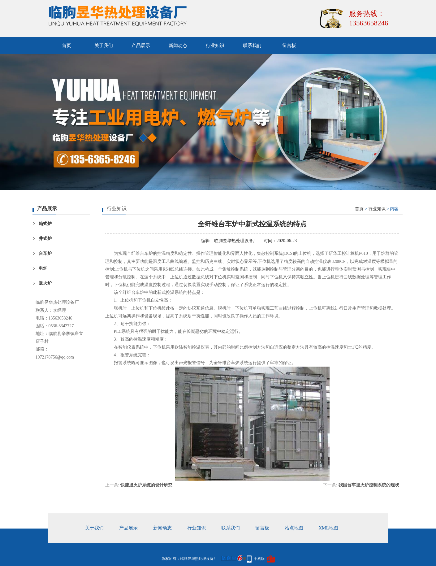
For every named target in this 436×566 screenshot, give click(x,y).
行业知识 (215, 45)
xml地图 (328, 527)
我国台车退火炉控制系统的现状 (369, 485)
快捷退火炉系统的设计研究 (146, 485)
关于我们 (103, 45)
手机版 (259, 558)
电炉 (43, 268)
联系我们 (252, 45)
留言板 (289, 45)
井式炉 (45, 238)
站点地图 (294, 527)
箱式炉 (45, 223)
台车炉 (45, 253)
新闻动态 (178, 45)
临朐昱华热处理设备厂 (235, 240)
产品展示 (141, 45)
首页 (66, 45)
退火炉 (45, 283)
